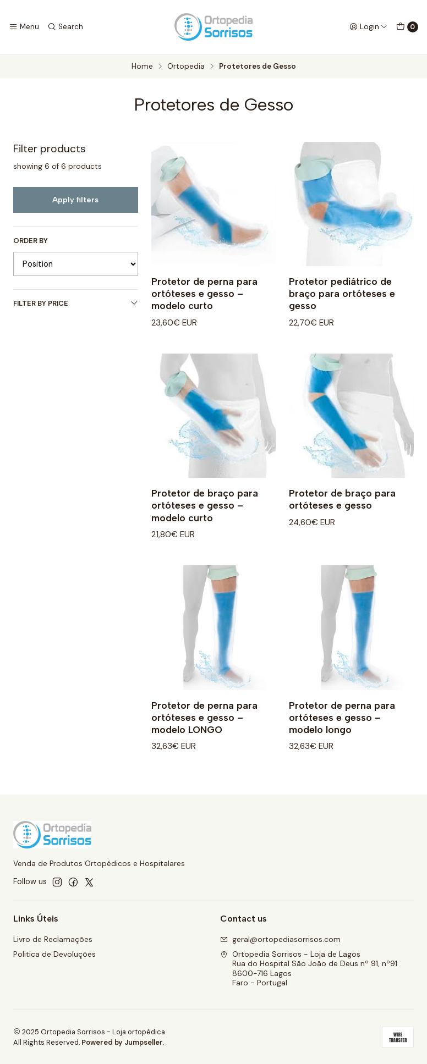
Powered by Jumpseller (122, 1042)
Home (142, 66)
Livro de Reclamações (52, 939)
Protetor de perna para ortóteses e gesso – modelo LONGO (204, 726)
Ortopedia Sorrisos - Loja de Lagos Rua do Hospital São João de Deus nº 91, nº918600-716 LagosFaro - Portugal (308, 968)
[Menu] (24, 27)
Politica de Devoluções (54, 954)
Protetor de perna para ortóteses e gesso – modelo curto (204, 293)
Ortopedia (186, 66)
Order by (30, 240)
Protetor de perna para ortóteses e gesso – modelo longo (342, 726)
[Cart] (407, 27)
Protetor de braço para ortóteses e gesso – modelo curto (204, 514)
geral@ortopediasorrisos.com (280, 939)
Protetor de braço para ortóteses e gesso (342, 508)
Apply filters (75, 200)
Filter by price (75, 303)
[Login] (368, 27)
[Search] (65, 27)
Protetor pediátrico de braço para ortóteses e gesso (342, 293)
